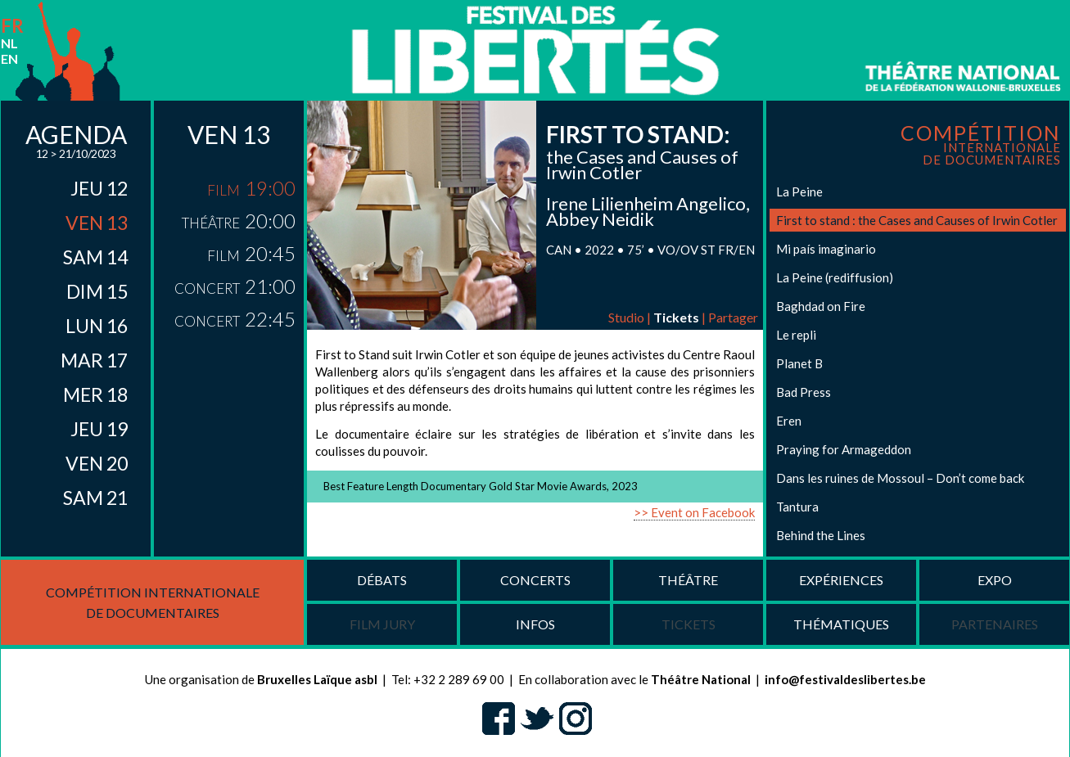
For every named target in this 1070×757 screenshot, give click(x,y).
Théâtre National (701, 679)
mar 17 (94, 360)
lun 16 (96, 325)
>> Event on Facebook (694, 512)
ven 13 (96, 222)
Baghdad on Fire (820, 306)
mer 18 (95, 394)
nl (9, 43)
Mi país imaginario (826, 248)
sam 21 (95, 497)
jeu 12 (99, 188)
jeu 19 (99, 428)
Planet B (799, 363)
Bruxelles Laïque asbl (317, 679)
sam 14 (95, 257)
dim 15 (97, 291)
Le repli (796, 334)
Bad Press (803, 392)
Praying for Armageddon (843, 449)
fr (12, 26)
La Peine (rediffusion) (834, 277)
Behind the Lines (820, 535)
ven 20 (96, 463)
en (9, 58)
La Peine (799, 191)
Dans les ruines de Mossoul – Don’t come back (900, 478)
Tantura (797, 506)
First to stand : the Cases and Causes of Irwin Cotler (917, 220)
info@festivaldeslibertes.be (845, 679)
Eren (788, 420)
